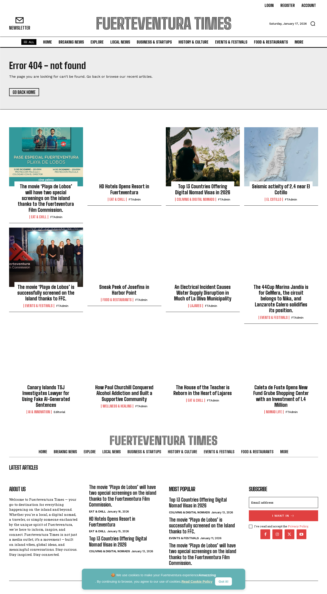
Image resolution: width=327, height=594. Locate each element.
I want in (283, 516)
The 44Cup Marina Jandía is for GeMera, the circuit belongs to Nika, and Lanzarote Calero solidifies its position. (281, 299)
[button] (312, 23)
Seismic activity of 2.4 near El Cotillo (281, 189)
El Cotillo (273, 199)
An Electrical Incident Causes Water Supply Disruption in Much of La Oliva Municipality (202, 293)
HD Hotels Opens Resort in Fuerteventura (124, 189)
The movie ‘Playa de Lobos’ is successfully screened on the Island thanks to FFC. (45, 293)
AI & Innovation (39, 412)
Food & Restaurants (117, 300)
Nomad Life (274, 412)
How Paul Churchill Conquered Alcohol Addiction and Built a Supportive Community (124, 393)
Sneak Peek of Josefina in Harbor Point (124, 290)
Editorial (59, 412)
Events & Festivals (39, 306)
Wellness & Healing (117, 406)
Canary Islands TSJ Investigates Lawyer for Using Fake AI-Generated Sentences (46, 396)
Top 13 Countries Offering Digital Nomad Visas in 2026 (202, 189)
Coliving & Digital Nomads (195, 199)
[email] (283, 503)
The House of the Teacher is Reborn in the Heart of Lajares (202, 390)
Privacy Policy (298, 526)
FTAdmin (56, 217)
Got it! (223, 581)
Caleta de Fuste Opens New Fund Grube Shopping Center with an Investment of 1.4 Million (281, 396)
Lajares (195, 306)
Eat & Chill (39, 217)
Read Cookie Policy (197, 581)
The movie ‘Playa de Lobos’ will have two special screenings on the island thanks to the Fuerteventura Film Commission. (46, 198)
